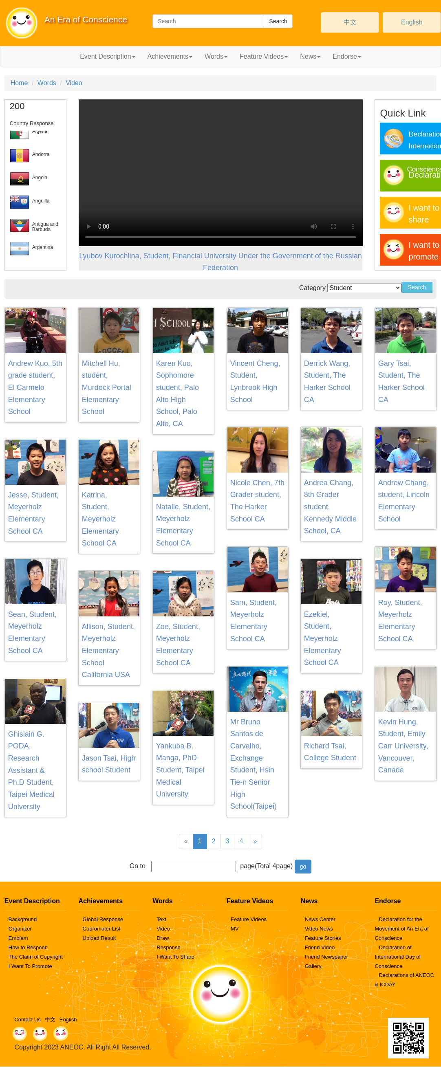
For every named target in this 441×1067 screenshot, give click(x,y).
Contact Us (27, 1019)
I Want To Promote (30, 966)
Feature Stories (323, 938)
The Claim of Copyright (36, 957)
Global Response (103, 919)
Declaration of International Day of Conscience (398, 956)
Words (46, 82)
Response (169, 947)
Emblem (18, 938)
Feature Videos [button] (264, 56)
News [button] (310, 56)
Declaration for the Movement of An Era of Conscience (401, 928)
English (411, 22)
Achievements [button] (170, 56)
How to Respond (28, 947)
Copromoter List (101, 929)
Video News (319, 929)
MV (235, 929)
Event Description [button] (107, 56)
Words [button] (216, 56)
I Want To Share (175, 957)
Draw (163, 938)
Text (161, 919)
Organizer (20, 929)
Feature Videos (249, 919)
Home (19, 82)
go (303, 866)
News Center (320, 919)
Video (74, 82)
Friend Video (320, 947)
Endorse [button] (347, 56)
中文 (350, 22)
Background (23, 919)
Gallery (313, 966)
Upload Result (99, 938)
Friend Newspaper (326, 957)
